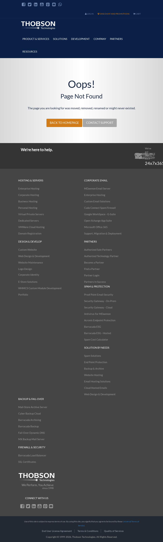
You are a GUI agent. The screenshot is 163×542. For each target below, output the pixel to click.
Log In (89, 13)
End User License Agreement (57, 531)
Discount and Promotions (113, 13)
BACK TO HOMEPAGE (64, 122)
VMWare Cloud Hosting (31, 227)
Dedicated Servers (28, 220)
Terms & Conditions (88, 531)
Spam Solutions (92, 355)
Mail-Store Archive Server (32, 407)
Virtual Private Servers (31, 214)
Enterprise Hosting (28, 188)
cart (137, 13)
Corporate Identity (28, 274)
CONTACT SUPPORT (99, 122)
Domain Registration (29, 233)
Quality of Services (114, 531)
